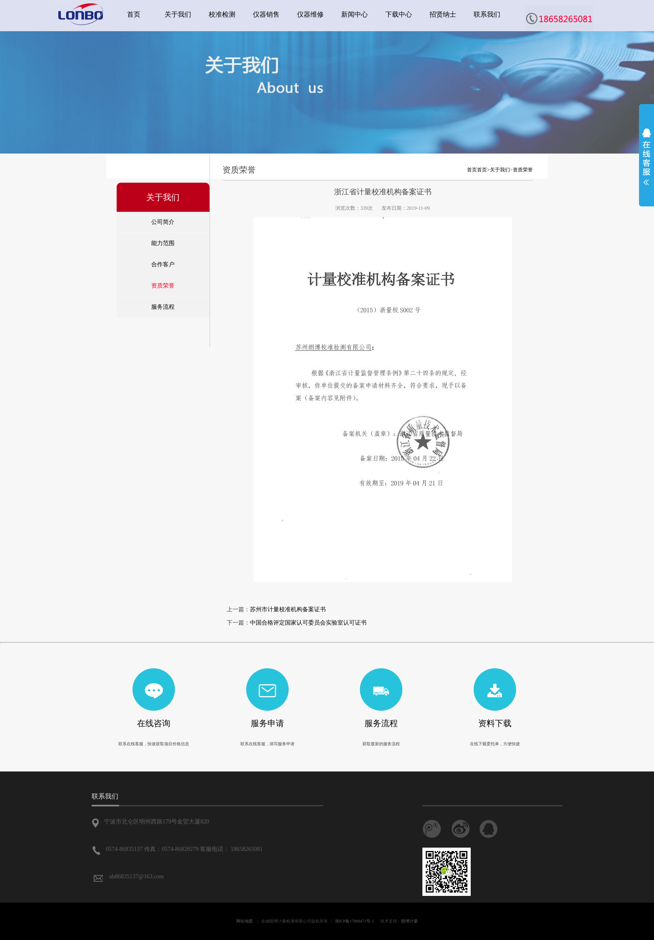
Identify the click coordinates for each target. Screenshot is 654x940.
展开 (646, 157)
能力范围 (163, 243)
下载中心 (398, 14)
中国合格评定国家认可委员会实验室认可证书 (308, 623)
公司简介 (163, 222)
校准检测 (222, 14)
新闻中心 (354, 14)
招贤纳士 (442, 14)
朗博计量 (409, 921)
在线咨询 (153, 723)
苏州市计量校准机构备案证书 (288, 609)
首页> (483, 170)
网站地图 (244, 921)
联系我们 (487, 14)
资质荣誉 (163, 286)
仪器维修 (310, 14)
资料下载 (495, 723)
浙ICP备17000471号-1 (354, 921)
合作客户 (163, 264)
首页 (133, 14)
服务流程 (163, 307)
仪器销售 (266, 14)
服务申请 (267, 723)
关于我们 (178, 14)
